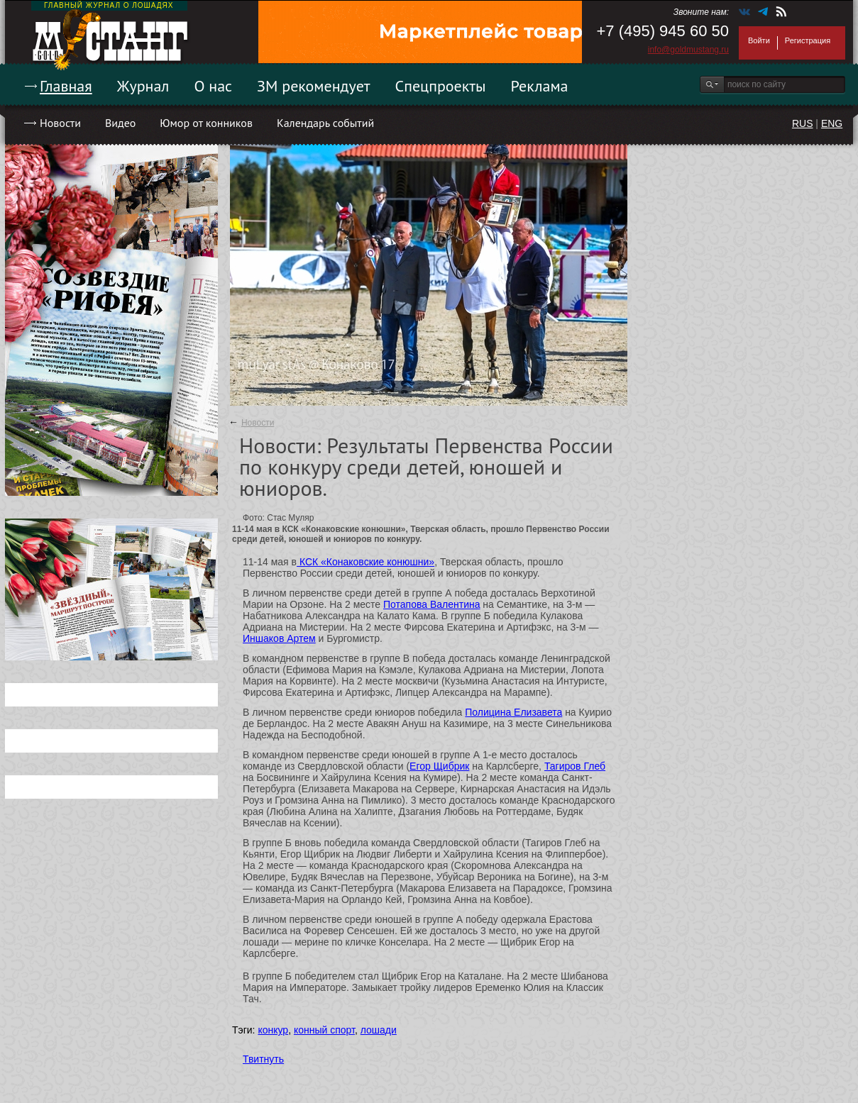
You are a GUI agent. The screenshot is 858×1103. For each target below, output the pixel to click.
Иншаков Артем (279, 638)
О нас (213, 86)
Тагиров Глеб (574, 766)
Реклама (539, 86)
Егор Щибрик (439, 766)
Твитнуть (263, 1059)
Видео (120, 123)
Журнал (143, 86)
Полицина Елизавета (513, 712)
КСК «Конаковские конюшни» (365, 561)
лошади (379, 1030)
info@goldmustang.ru (688, 50)
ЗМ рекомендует (313, 86)
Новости (60, 123)
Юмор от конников (206, 123)
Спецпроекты (440, 86)
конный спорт (324, 1030)
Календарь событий (325, 123)
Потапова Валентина (431, 604)
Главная (66, 86)
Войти (759, 40)
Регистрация (807, 40)
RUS (802, 123)
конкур (273, 1030)
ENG (831, 123)
